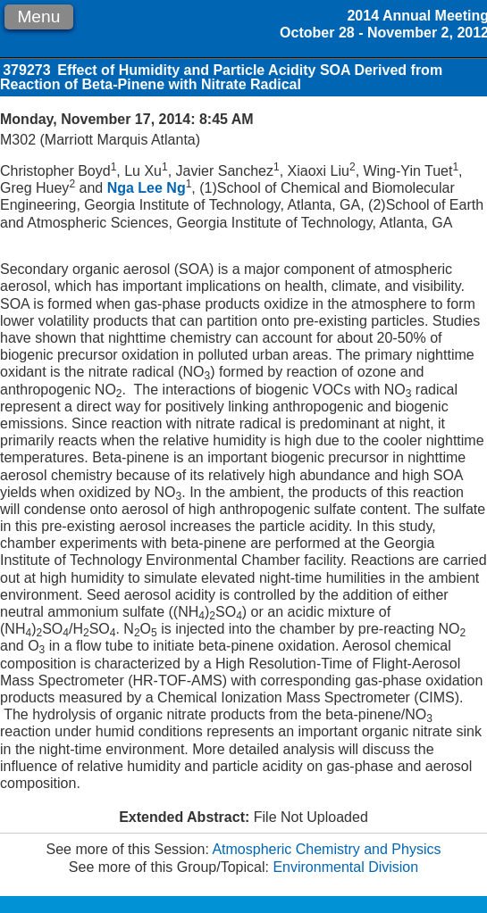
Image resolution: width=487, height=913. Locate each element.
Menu (38, 16)
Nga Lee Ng (146, 187)
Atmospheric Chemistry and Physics (326, 849)
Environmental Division (345, 867)
